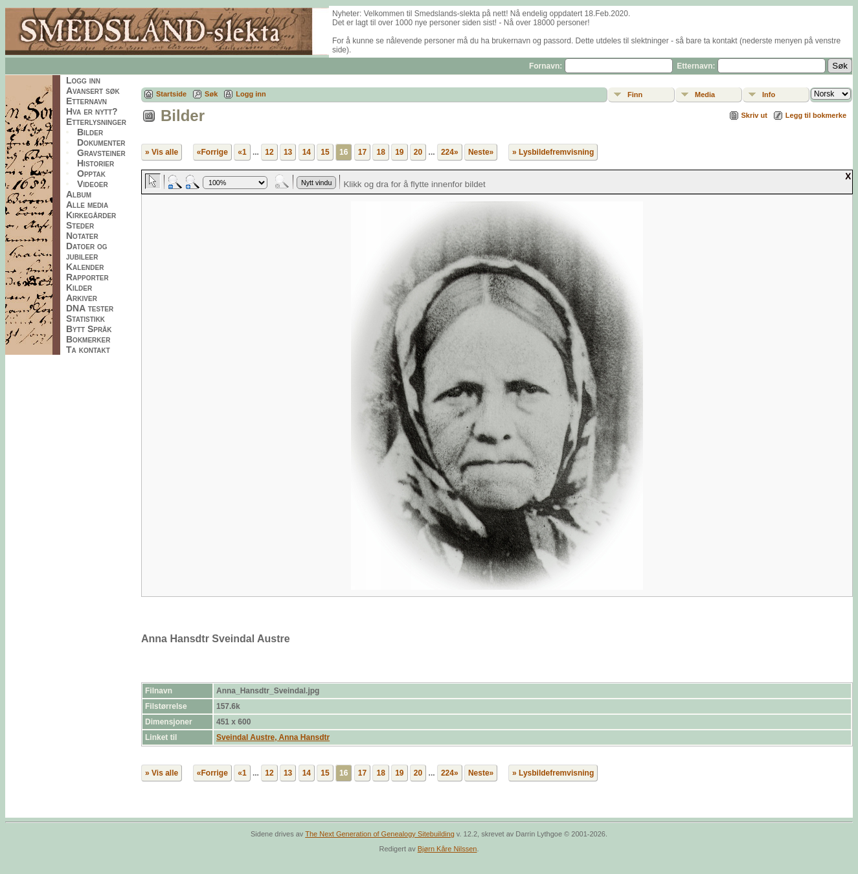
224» (449, 152)
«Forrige (212, 152)
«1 (242, 152)
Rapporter (87, 277)
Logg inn (83, 80)
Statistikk (85, 318)
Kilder (79, 287)
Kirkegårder (91, 215)
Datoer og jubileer (86, 251)
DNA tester (89, 308)
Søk (211, 94)
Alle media (87, 204)
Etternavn (86, 101)
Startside (171, 94)
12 (269, 152)
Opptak (91, 173)
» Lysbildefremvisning (553, 152)
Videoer (92, 184)
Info (768, 94)
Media (705, 94)
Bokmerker (88, 339)
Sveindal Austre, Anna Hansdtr (273, 737)
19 (399, 152)
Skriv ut (754, 115)
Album (78, 194)
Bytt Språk (89, 329)
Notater (82, 235)
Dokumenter (101, 142)
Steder (80, 225)
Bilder (90, 132)
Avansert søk (93, 90)
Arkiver (81, 298)
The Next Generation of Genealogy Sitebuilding (380, 834)
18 (380, 152)
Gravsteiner (101, 153)
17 (362, 152)
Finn (634, 94)
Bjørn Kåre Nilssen (447, 849)
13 (288, 152)
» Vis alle (161, 152)
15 (325, 152)
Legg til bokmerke (815, 115)
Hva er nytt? (92, 111)
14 (306, 152)
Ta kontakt (88, 349)
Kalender (85, 267)
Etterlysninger (96, 122)
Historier (95, 163)
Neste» (480, 152)
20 (418, 152)
